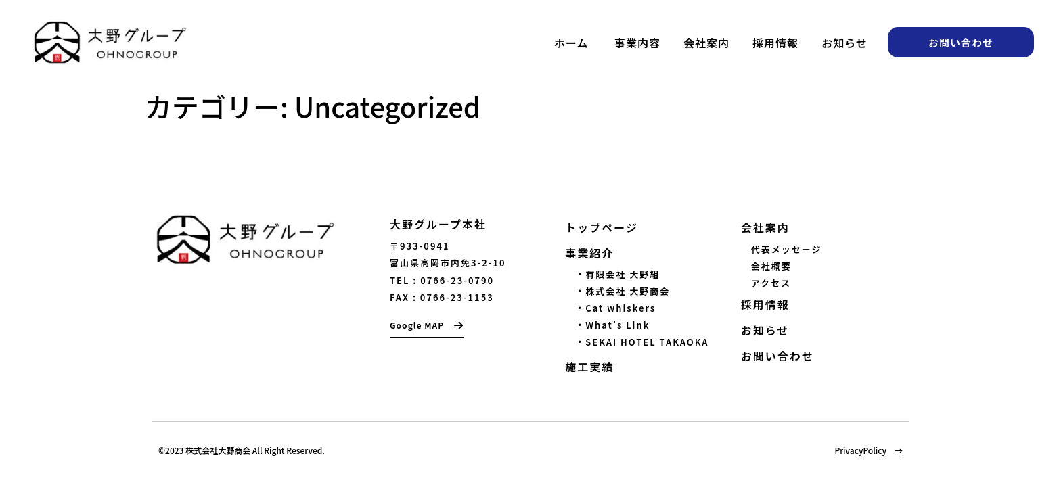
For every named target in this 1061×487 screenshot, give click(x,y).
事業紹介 (589, 253)
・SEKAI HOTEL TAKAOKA (636, 341)
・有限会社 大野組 (612, 274)
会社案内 (706, 42)
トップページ (601, 227)
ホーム (571, 42)
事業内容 (637, 42)
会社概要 (771, 266)
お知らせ (844, 42)
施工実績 (589, 366)
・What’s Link (607, 325)
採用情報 (775, 42)
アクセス (771, 283)
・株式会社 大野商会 (617, 291)
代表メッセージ (786, 249)
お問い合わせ (777, 356)
